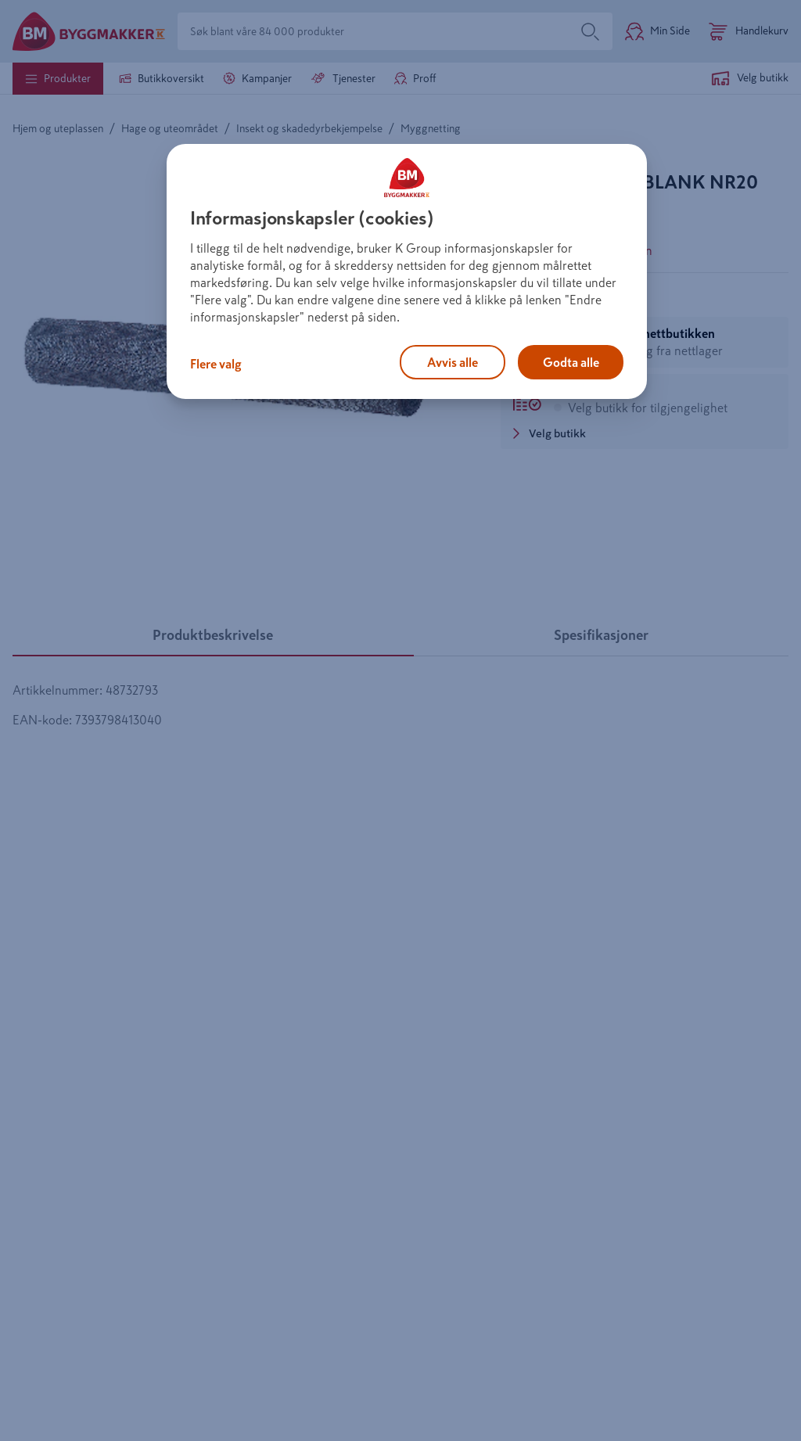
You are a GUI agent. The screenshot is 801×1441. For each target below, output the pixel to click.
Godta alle (571, 362)
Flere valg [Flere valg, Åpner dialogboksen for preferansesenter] (216, 364)
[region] (407, 271)
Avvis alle (452, 362)
